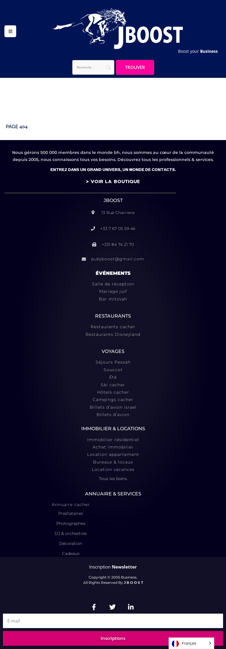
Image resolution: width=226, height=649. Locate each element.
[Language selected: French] (191, 643)
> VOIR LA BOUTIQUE (113, 181)
